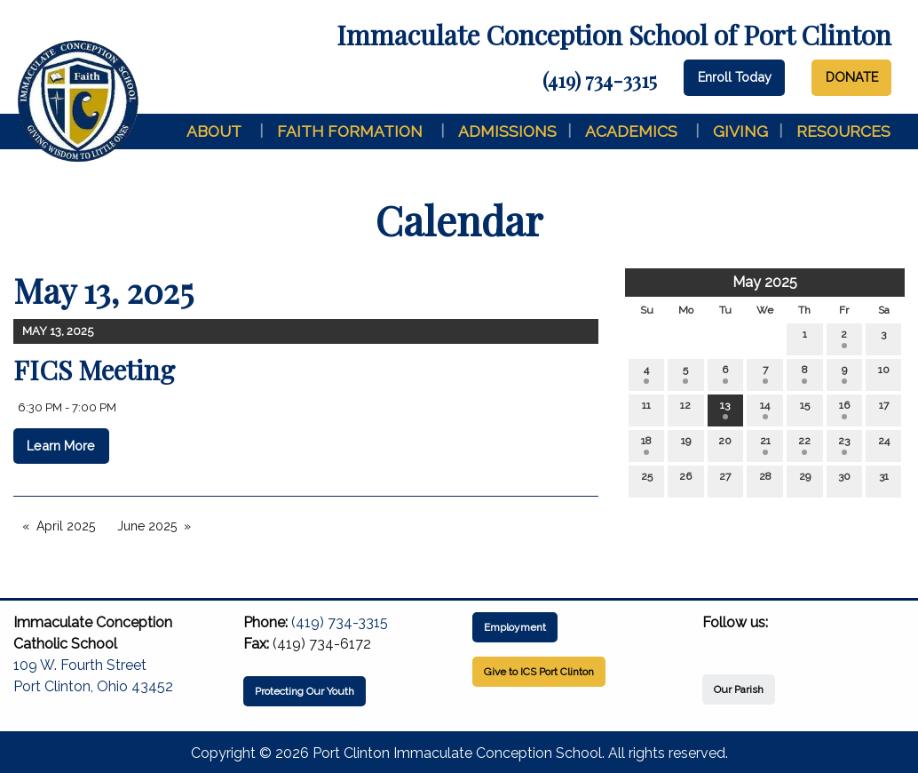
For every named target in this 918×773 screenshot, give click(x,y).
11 (646, 409)
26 (685, 480)
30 (844, 480)
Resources (843, 131)
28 (765, 480)
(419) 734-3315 (599, 80)
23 (844, 444)
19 (686, 444)
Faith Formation (350, 131)
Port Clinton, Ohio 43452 (93, 686)
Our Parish (739, 689)
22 (804, 444)
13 (725, 409)
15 (805, 409)
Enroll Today (735, 76)
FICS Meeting (94, 369)
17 (884, 409)
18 (646, 444)
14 (765, 409)
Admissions (507, 131)
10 (884, 373)
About (213, 131)
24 (884, 444)
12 (685, 409)
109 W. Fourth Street (79, 665)
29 (805, 480)
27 (725, 480)
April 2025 (65, 526)
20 (725, 444)
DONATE (852, 76)
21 (765, 444)
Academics (631, 131)
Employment (515, 627)
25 (647, 480)
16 (844, 409)
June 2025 (147, 526)
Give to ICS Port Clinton (539, 671)
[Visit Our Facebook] (716, 643)
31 (884, 480)
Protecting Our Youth (304, 691)
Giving (740, 131)
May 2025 (764, 282)
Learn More (61, 445)
